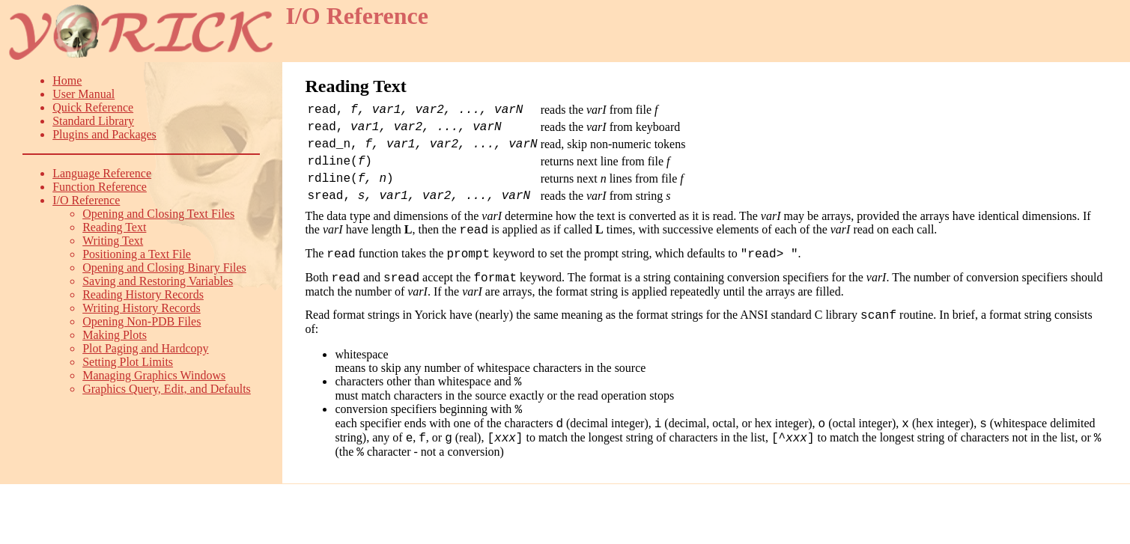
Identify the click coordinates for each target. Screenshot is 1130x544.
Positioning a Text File (136, 254)
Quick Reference (92, 107)
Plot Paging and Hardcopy (145, 348)
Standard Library (93, 120)
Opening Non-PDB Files (141, 321)
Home (67, 80)
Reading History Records (143, 294)
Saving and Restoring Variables (157, 281)
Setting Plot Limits (127, 361)
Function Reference (99, 186)
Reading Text (114, 227)
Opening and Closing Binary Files (164, 267)
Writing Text (112, 240)
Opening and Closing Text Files (158, 213)
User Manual (83, 94)
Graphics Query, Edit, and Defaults (166, 388)
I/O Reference (86, 200)
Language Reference (101, 173)
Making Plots (114, 334)
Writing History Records (141, 308)
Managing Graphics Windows (153, 375)
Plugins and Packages (104, 134)
